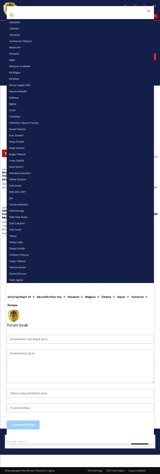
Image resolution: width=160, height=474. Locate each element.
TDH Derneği (94, 470)
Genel (6, 169)
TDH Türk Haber (115, 470)
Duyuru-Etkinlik (137, 470)
